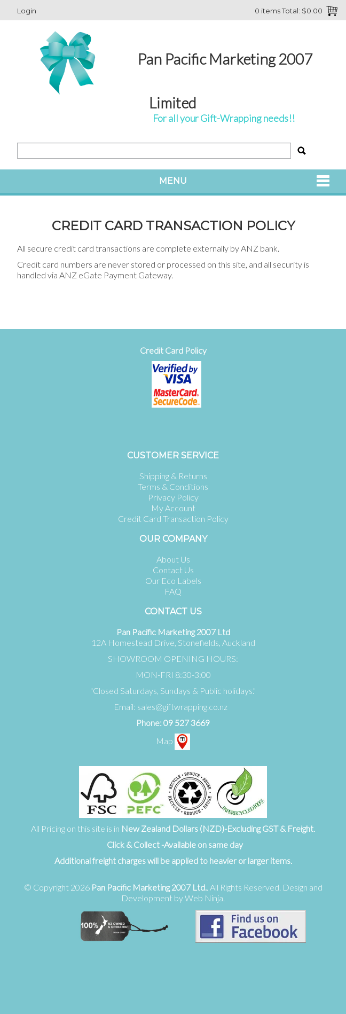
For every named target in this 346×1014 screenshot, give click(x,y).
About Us (173, 559)
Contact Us (173, 570)
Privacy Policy (173, 497)
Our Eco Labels (173, 580)
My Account (173, 508)
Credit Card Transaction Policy (173, 518)
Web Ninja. (205, 898)
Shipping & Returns (173, 476)
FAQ (173, 591)
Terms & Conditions (173, 486)
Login (26, 10)
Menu (173, 181)
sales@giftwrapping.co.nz (182, 706)
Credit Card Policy (173, 350)
